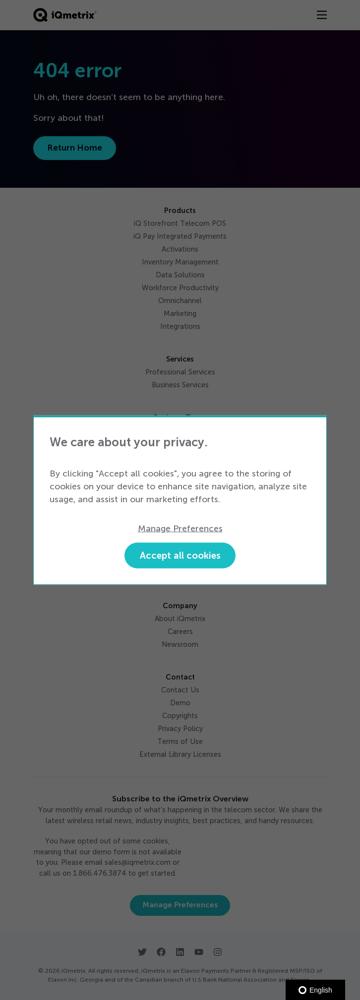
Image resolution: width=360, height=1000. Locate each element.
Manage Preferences (180, 528)
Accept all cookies (180, 555)
